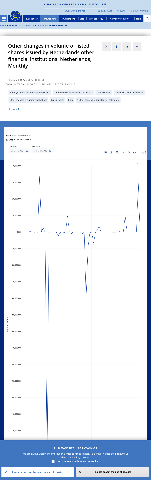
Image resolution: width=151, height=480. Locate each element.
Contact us (141, 11)
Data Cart (106, 11)
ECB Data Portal (76, 10)
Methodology (96, 18)
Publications (68, 18)
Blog (82, 18)
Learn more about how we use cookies (78, 461)
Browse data (50, 18)
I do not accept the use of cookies (112, 472)
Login (123, 11)
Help (138, 18)
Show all (13, 109)
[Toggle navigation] (3, 18)
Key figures (32, 18)
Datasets (28, 25)
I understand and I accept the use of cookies (37, 472)
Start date (12, 146)
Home (3, 25)
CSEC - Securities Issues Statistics (51, 25)
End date (36, 146)
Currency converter (120, 18)
